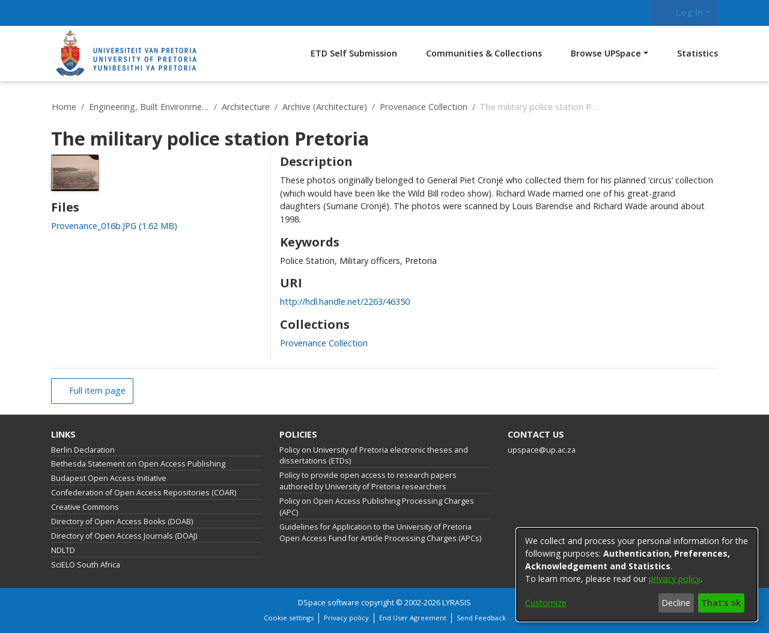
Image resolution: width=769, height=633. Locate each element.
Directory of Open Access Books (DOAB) (122, 521)
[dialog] (637, 574)
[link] (114, 225)
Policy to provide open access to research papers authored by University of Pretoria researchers (368, 481)
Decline (675, 602)
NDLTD (63, 550)
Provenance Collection (423, 106)
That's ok (721, 602)
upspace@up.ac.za (542, 450)
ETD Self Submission (354, 53)
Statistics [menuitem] (697, 53)
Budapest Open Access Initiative (108, 478)
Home (64, 106)
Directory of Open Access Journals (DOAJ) (124, 536)
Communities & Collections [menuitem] (484, 53)
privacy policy (675, 578)
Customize (546, 602)
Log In (682, 12)
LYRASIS (456, 603)
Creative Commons (85, 507)
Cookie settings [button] (289, 617)
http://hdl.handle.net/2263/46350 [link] (345, 301)
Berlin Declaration (83, 450)
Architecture (246, 106)
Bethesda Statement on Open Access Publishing (138, 464)
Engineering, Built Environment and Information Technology (149, 106)
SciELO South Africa (85, 565)
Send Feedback (481, 617)
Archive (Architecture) (324, 106)
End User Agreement (412, 617)
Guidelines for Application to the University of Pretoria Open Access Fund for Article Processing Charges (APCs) (380, 532)
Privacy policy (346, 617)
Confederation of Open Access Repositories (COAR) (143, 493)
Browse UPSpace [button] (606, 53)
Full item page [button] (96, 390)
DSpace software (328, 603)
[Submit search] (635, 13)
